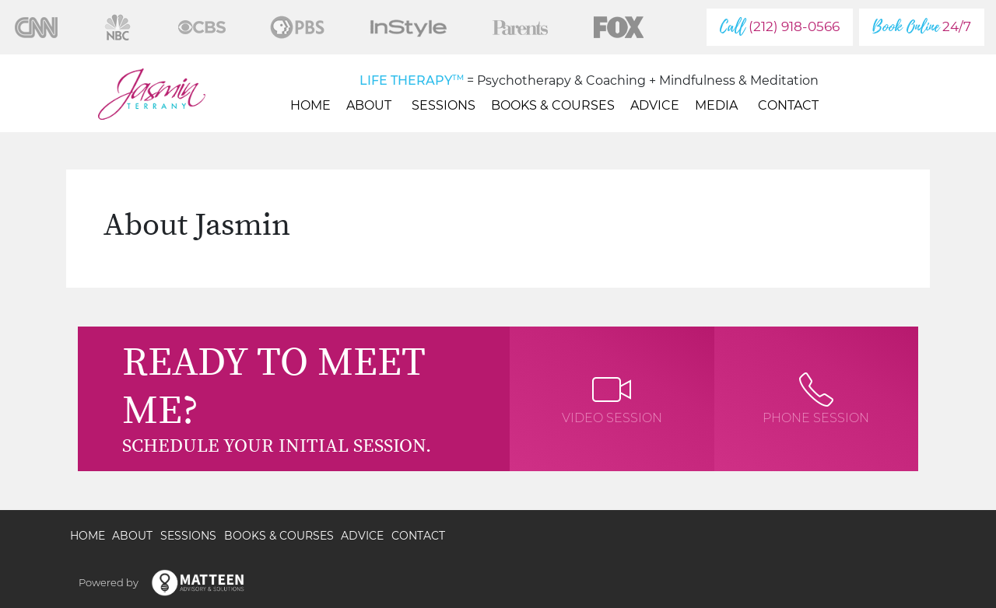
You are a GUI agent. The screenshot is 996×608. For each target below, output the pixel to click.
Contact (788, 105)
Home (310, 105)
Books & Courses (553, 105)
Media (718, 105)
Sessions (443, 105)
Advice (654, 105)
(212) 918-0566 (780, 27)
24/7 (921, 27)
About (371, 105)
